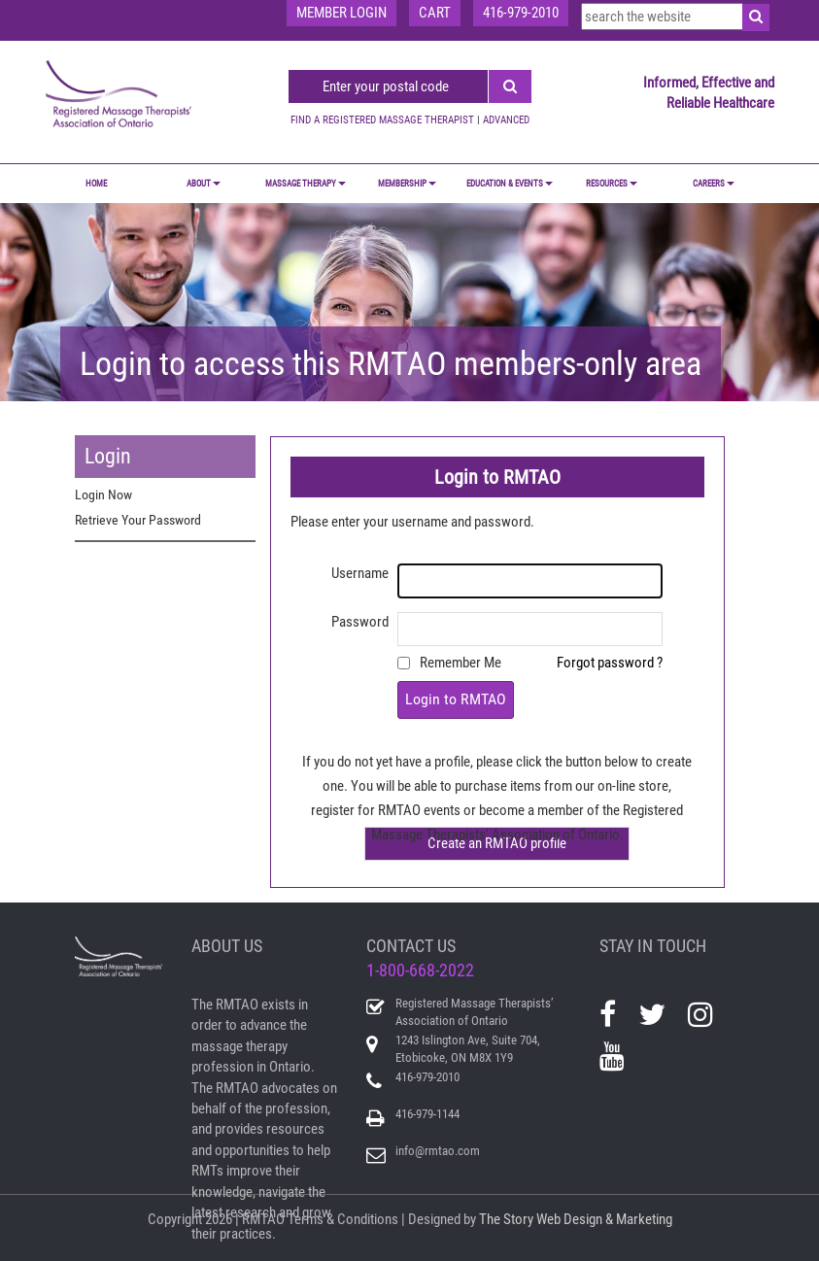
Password (360, 621)
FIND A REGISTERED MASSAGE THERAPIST (382, 120)
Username (360, 573)
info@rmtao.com (437, 1150)
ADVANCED (506, 120)
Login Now (103, 494)
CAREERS (713, 183)
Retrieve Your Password (138, 520)
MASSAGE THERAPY (305, 183)
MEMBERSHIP (407, 183)
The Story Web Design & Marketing (575, 1219)
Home (96, 183)
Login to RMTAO (455, 699)
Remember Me (460, 662)
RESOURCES (611, 183)
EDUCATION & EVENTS (509, 183)
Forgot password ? (610, 662)
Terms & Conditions (343, 1219)
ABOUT (204, 183)
